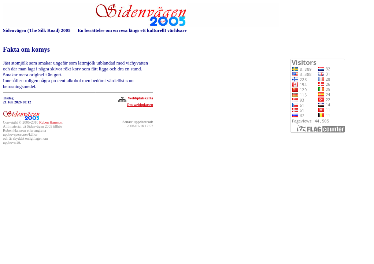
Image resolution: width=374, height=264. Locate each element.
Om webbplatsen (140, 105)
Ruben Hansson (50, 122)
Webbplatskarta (135, 98)
